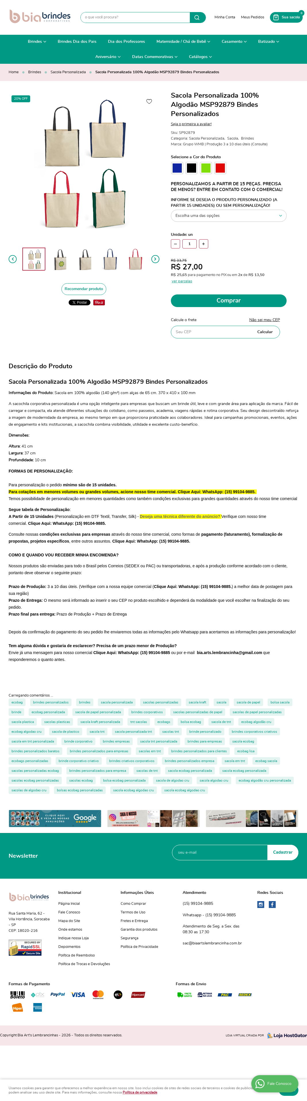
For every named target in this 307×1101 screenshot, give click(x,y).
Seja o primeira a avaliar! (191, 124)
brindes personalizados (51, 702)
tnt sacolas (138, 722)
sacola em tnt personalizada (32, 741)
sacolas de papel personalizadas (257, 712)
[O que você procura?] (198, 17)
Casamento (232, 42)
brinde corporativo (78, 741)
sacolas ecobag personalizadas (35, 780)
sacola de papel (248, 702)
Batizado (266, 42)
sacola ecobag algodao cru (133, 790)
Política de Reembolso (76, 955)
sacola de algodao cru (172, 780)
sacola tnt (97, 731)
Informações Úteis (137, 893)
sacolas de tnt (147, 770)
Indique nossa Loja (73, 938)
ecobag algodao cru (26, 731)
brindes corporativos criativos (254, 731)
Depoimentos (69, 947)
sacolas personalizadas (160, 702)
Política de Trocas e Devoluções (84, 964)
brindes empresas (116, 741)
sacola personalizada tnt (133, 731)
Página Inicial (69, 904)
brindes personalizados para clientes (199, 751)
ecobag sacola (266, 761)
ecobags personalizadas (29, 761)
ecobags (163, 722)
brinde (16, 712)
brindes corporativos (147, 712)
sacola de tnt (221, 722)
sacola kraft (197, 702)
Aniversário (105, 57)
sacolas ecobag (81, 780)
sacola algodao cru (214, 780)
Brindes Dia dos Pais (77, 42)
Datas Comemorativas (152, 57)
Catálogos (198, 57)
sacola (221, 702)
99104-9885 (198, 904)
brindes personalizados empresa (189, 761)
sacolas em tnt (150, 751)
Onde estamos (70, 930)
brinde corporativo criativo (79, 761)
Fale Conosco (69, 912)
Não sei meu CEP (264, 320)
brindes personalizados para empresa (97, 770)
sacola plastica (22, 722)
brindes (84, 702)
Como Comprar (133, 904)
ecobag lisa (245, 751)
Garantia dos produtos (139, 930)
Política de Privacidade (139, 947)
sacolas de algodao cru (29, 790)
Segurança (129, 938)
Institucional (69, 893)
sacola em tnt (235, 761)
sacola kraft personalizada (100, 722)
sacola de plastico (65, 731)
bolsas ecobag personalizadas (80, 790)
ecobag (17, 702)
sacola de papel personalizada (98, 712)
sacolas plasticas (57, 722)
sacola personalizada (117, 702)
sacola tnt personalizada (158, 741)
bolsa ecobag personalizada (124, 780)
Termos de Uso (133, 912)
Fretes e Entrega (134, 921)
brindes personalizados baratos (35, 751)
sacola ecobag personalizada (190, 770)
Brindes (35, 42)
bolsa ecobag (191, 722)
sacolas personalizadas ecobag (35, 770)
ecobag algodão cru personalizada (265, 780)
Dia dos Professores (126, 42)
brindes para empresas (205, 741)
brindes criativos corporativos (132, 761)
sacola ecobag (243, 741)
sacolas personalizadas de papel (197, 712)
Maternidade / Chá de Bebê (181, 42)
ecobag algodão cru (256, 722)
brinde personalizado (205, 731)
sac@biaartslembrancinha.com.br (212, 943)
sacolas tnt (170, 731)
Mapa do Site (69, 921)
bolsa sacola (280, 702)
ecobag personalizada (48, 712)
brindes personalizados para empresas (99, 751)
